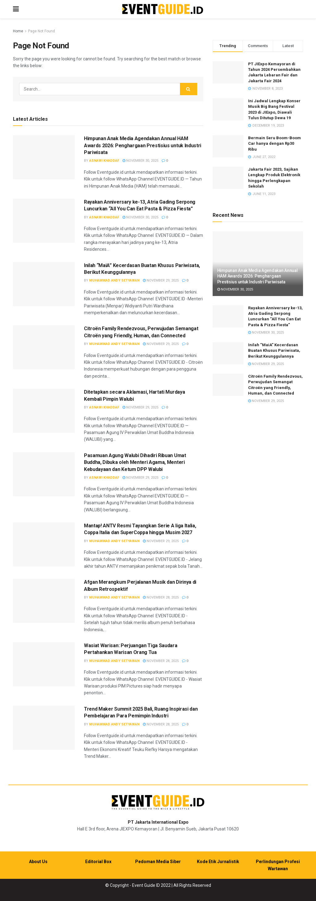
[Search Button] (188, 89)
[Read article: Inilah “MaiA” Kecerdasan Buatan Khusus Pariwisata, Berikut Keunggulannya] (44, 284)
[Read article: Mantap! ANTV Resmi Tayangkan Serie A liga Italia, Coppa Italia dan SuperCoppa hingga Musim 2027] (44, 544)
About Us (38, 861)
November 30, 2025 (140, 161)
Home (18, 31)
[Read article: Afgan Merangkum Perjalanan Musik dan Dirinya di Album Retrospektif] (44, 601)
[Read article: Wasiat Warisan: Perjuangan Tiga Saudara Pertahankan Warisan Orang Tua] (44, 664)
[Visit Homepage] (162, 9)
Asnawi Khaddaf (104, 161)
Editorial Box (98, 861)
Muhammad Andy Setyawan (114, 280)
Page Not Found (41, 31)
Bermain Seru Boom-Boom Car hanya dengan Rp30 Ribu (274, 143)
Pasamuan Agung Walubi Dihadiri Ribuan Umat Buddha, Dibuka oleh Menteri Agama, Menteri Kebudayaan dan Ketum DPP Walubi (135, 462)
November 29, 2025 (161, 280)
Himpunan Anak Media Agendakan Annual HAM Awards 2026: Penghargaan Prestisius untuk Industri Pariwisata (142, 145)
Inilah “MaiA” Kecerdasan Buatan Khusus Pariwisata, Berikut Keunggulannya (274, 350)
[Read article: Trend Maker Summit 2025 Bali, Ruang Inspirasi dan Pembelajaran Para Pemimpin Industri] (44, 728)
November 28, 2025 (161, 597)
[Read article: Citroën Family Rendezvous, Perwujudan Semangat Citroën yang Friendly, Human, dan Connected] (44, 347)
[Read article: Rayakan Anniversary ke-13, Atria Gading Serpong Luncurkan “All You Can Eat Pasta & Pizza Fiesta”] (44, 221)
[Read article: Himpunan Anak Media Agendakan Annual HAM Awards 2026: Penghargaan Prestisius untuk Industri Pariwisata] (44, 157)
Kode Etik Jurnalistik (218, 861)
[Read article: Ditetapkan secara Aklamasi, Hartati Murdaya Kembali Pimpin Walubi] (44, 411)
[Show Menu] (16, 9)
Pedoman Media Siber (158, 861)
